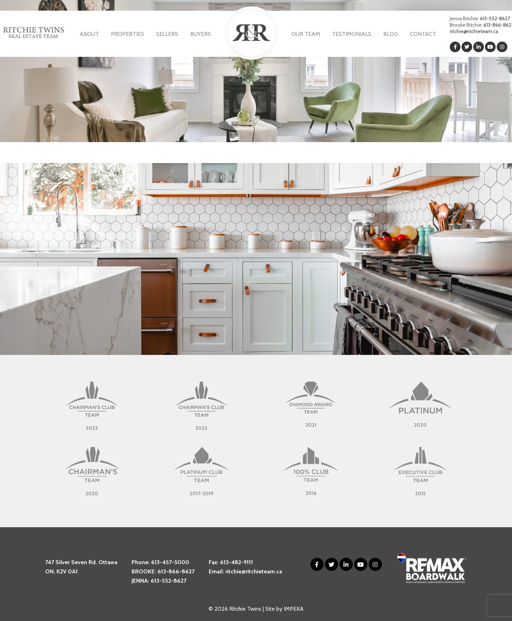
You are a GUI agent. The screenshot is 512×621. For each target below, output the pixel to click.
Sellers (167, 34)
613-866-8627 (176, 571)
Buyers (200, 34)
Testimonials (351, 34)
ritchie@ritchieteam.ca (474, 31)
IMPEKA (294, 608)
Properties (127, 34)
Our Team (306, 34)
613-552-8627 (495, 18)
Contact (423, 34)
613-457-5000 (170, 562)
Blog (390, 34)
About (89, 34)
